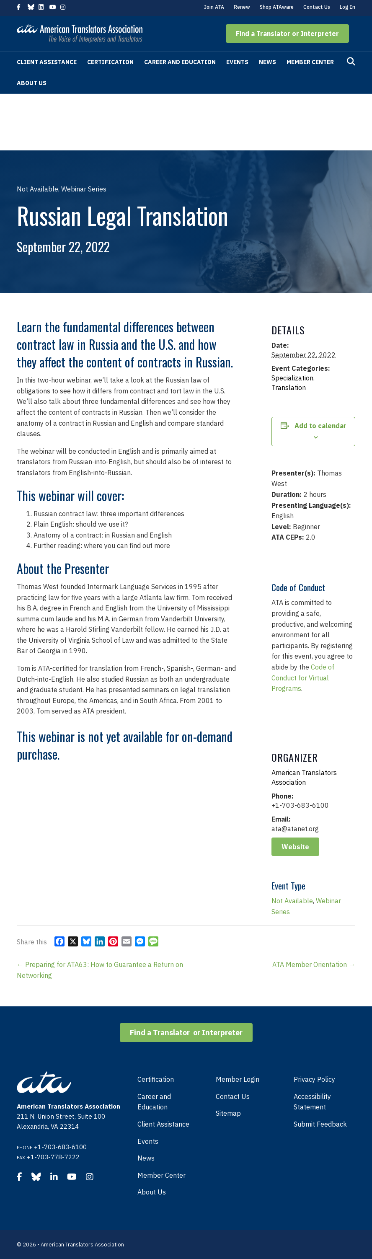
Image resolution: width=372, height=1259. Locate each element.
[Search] (351, 61)
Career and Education (180, 62)
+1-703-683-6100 (60, 1147)
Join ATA (214, 7)
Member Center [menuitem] (161, 1175)
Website (295, 847)
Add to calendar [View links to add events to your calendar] (320, 426)
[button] (287, 33)
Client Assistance (47, 62)
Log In (347, 7)
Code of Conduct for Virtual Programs (302, 678)
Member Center (310, 62)
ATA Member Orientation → (313, 964)
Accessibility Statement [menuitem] (312, 1102)
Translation (288, 387)
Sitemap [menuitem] (228, 1113)
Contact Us (316, 7)
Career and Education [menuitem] (154, 1102)
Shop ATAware (277, 7)
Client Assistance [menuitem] (163, 1124)
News (267, 62)
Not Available (292, 901)
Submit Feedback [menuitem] (320, 1124)
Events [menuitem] (147, 1141)
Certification (110, 62)
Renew (242, 7)
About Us (31, 83)
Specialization (292, 378)
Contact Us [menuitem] (233, 1096)
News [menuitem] (146, 1158)
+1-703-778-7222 (53, 1157)
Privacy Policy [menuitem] (314, 1079)
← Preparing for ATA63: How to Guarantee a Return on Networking (100, 970)
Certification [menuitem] (155, 1079)
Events (237, 62)
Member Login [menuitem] (237, 1079)
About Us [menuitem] (151, 1192)
